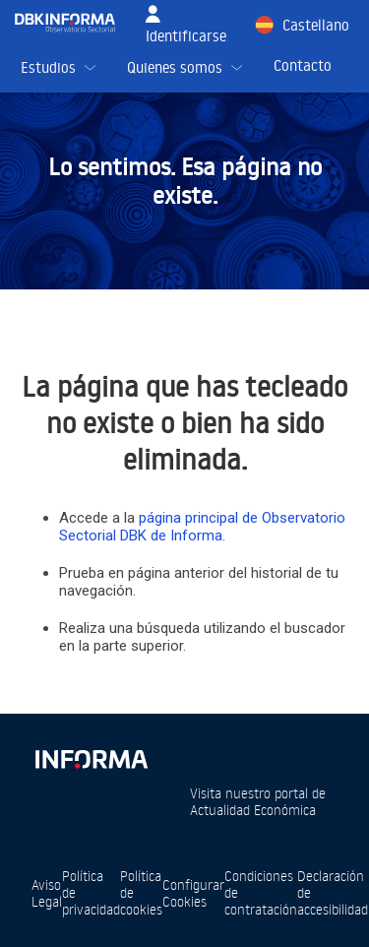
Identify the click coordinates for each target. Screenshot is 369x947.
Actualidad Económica (253, 809)
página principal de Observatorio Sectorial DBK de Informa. (202, 526)
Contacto (303, 65)
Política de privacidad (91, 892)
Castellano (315, 25)
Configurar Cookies (193, 893)
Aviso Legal (46, 893)
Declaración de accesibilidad (332, 892)
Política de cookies (141, 892)
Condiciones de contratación (260, 892)
